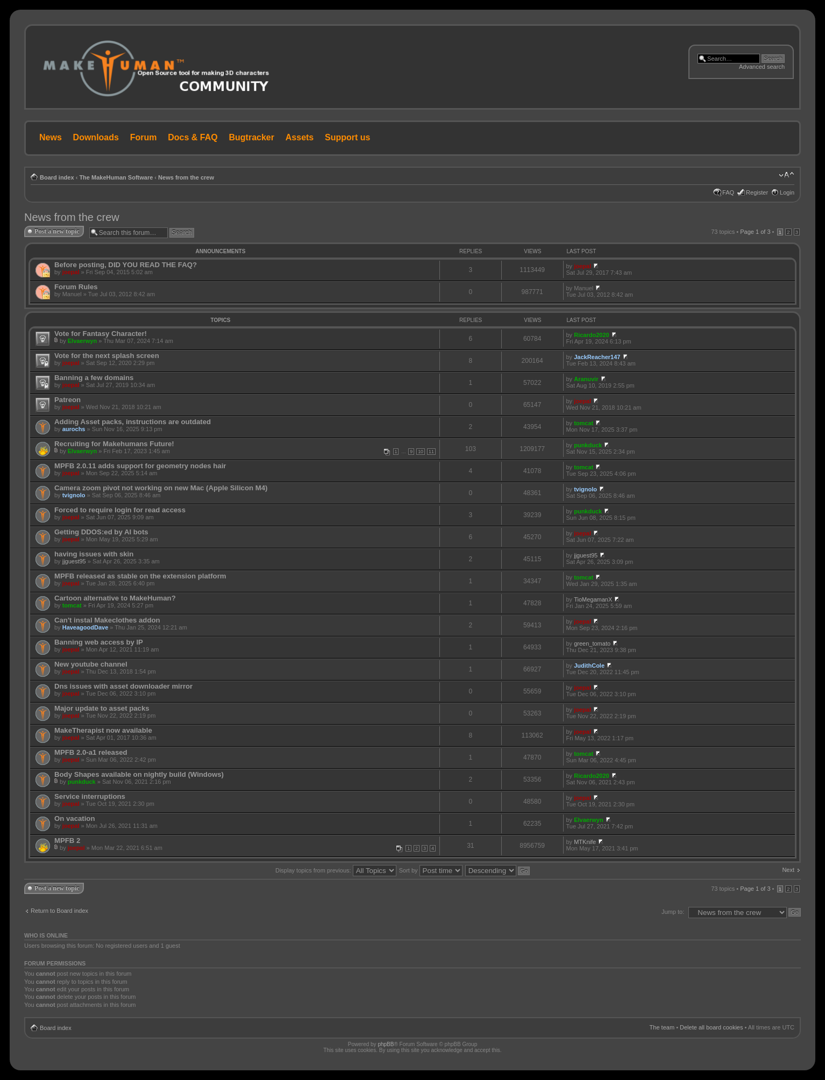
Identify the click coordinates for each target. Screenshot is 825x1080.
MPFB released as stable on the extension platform (140, 576)
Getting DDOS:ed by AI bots (101, 532)
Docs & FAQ (192, 137)
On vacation (74, 818)
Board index (57, 177)
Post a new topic (57, 231)
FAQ (728, 192)
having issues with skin (93, 554)
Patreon (67, 400)
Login (787, 192)
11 (431, 451)
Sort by (431, 870)
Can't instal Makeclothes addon (107, 620)
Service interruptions (89, 796)
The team (662, 1027)
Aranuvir (586, 379)
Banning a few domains (93, 378)
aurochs (74, 429)
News (50, 137)
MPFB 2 (67, 840)
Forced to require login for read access (120, 510)
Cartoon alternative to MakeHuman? (115, 598)
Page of (755, 231)
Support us (347, 137)
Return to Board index (59, 910)
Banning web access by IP (98, 642)
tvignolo (74, 495)
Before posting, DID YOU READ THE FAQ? (125, 265)
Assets (300, 137)
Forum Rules (76, 287)
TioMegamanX (593, 599)
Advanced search (762, 66)
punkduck (588, 445)
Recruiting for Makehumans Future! (114, 444)
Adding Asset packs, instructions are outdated (132, 422)
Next (788, 870)
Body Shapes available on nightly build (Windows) (139, 774)
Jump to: (673, 912)
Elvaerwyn (82, 341)
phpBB (386, 1044)
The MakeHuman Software (116, 177)
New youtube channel (90, 664)
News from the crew (186, 177)
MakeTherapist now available (103, 730)
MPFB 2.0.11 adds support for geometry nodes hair (140, 466)
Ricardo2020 (591, 335)
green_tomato (592, 643)
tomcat (583, 423)
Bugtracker (251, 137)
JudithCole (589, 665)
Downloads (96, 137)
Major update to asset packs (102, 708)
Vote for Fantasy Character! (100, 334)
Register (757, 192)
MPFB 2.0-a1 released (90, 752)
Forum (143, 137)
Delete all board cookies (711, 1027)
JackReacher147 (597, 357)
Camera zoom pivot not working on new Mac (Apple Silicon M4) (160, 488)
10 (420, 451)
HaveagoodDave (85, 627)
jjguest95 (74, 561)
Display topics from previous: (335, 870)
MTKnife (585, 842)
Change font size (786, 175)
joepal (71, 272)
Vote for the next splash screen (106, 356)
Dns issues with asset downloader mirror (123, 686)
